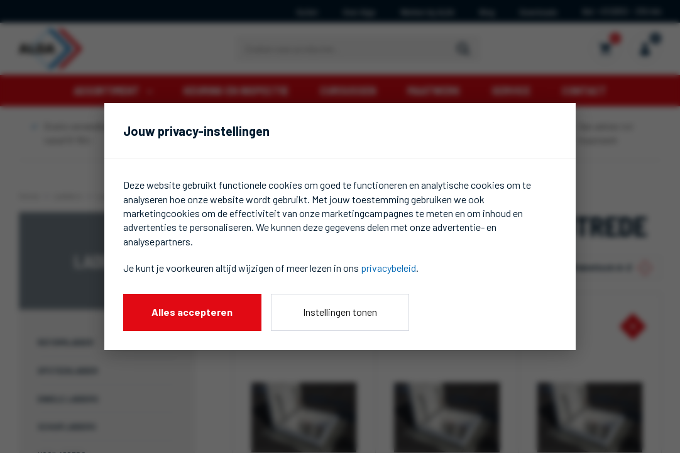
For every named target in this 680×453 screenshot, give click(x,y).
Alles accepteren (192, 312)
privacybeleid (388, 268)
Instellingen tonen (340, 312)
